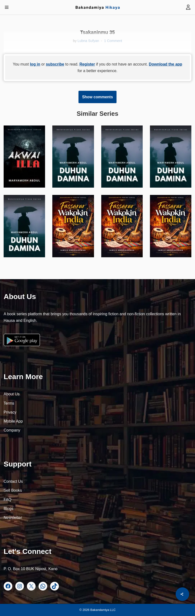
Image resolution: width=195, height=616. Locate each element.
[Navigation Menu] (6, 7)
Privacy (10, 412)
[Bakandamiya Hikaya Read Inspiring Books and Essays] (97, 7)
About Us (12, 394)
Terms (9, 403)
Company (12, 430)
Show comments (97, 97)
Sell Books (13, 490)
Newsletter (13, 518)
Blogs (8, 509)
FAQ (7, 500)
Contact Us (13, 481)
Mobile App (13, 421)
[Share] (182, 594)
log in (35, 64)
